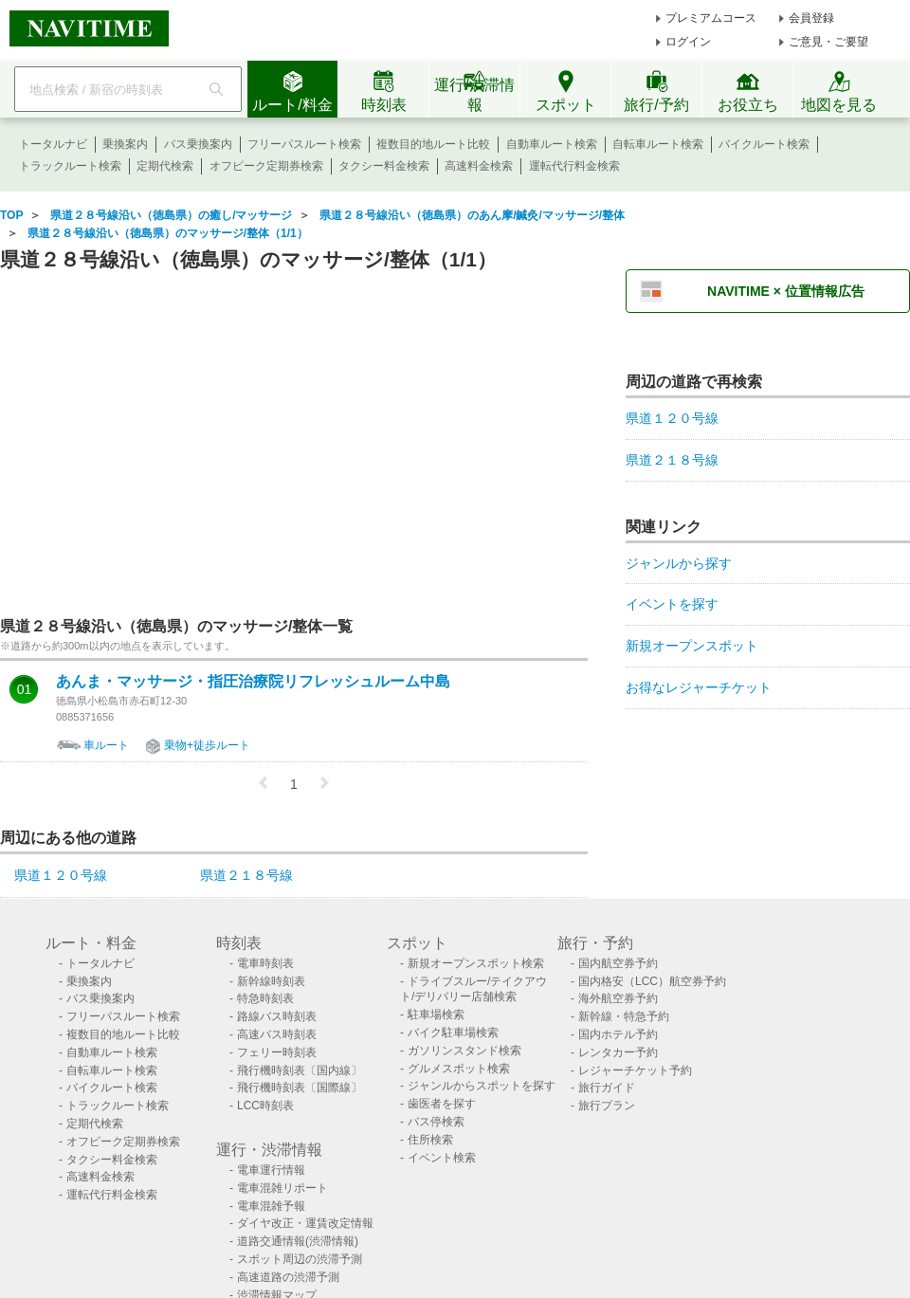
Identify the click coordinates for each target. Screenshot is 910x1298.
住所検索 (430, 1139)
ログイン (688, 41)
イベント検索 (442, 1157)
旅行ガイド (606, 1087)
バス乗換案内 (198, 144)
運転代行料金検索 (574, 166)
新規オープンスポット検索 (476, 963)
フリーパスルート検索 (304, 144)
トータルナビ (53, 144)
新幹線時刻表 (271, 981)
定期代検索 (164, 166)
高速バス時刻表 (277, 1034)
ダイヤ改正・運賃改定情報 (305, 1223)
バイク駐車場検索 (453, 1032)
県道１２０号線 (60, 875)
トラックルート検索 (70, 166)
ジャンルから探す (679, 563)
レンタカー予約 (618, 1052)
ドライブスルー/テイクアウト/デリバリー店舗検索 (473, 989)
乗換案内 (125, 144)
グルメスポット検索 (459, 1068)
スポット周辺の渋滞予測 (299, 1259)
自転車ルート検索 (657, 144)
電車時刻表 (265, 963)
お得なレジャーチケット (699, 687)
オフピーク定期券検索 (266, 166)
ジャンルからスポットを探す (481, 1085)
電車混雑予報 (271, 1206)
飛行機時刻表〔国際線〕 (299, 1087)
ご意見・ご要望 (828, 41)
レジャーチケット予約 (635, 1070)
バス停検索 (436, 1121)
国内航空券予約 (618, 963)
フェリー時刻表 (277, 1052)
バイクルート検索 (764, 144)
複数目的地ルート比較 (433, 144)
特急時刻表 (265, 998)
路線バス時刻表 (277, 1016)
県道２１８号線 (246, 875)
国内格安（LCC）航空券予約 (652, 981)
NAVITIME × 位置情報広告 (785, 291)
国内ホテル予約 (618, 1034)
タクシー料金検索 (383, 166)
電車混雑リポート (282, 1188)
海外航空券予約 (618, 998)
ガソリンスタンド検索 (464, 1050)
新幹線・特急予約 (623, 1016)
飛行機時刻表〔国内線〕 (299, 1070)
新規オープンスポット (692, 645)
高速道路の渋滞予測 (288, 1277)
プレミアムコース (710, 18)
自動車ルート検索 (551, 144)
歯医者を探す (442, 1103)
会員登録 (811, 18)
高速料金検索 (479, 166)
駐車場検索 (436, 1014)
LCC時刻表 (265, 1105)
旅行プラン (606, 1105)
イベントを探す (672, 604)
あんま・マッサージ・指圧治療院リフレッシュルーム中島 (253, 681)
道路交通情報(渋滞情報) (297, 1241)
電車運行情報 (271, 1170)
